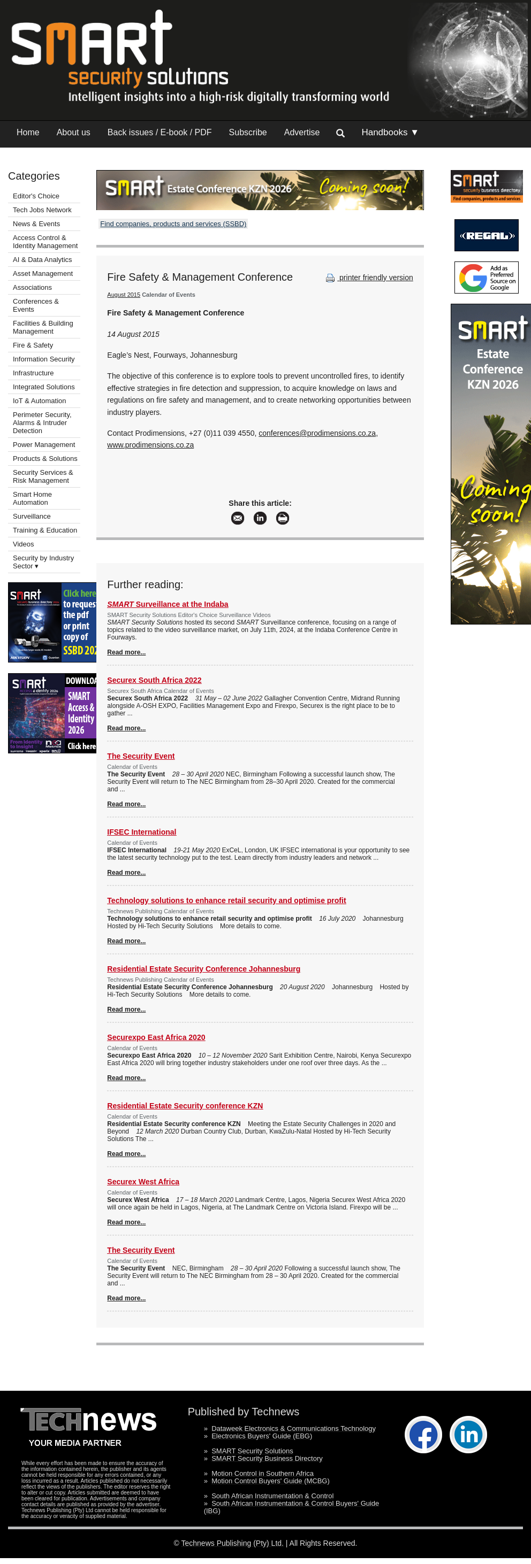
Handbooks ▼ (390, 132)
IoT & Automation (39, 401)
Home (28, 132)
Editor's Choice (36, 196)
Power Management (44, 445)
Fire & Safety (33, 345)
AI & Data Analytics (42, 260)
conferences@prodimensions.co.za (317, 433)
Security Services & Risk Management (43, 476)
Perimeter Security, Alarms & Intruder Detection (42, 423)
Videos (23, 544)
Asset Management (43, 273)
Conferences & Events (36, 305)
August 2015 (123, 294)
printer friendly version (368, 277)
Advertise (302, 132)
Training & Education (45, 530)
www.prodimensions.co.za (150, 445)
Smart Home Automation (32, 498)
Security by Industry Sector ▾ (43, 562)
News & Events (36, 224)
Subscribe (248, 132)
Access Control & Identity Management (45, 242)
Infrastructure (33, 373)
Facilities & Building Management (43, 327)
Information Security (44, 359)
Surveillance (32, 516)
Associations (32, 287)
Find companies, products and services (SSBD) (173, 224)
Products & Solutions (45, 458)
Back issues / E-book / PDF (160, 132)
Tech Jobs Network (42, 210)
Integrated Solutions (44, 387)
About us (73, 132)
